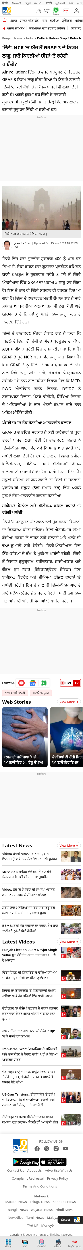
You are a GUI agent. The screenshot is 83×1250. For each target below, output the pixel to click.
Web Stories (16, 701)
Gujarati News (42, 1209)
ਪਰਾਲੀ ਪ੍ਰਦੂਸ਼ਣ (41, 693)
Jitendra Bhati (22, 243)
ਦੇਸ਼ (44, 20)
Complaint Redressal (28, 1178)
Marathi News (16, 1201)
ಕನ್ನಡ (28, 3)
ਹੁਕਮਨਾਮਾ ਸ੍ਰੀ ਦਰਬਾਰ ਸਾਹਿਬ (47, 28)
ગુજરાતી (60, 3)
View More (69, 702)
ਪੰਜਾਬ (13, 20)
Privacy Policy (57, 1178)
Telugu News (40, 1201)
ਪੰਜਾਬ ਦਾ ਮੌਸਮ (15, 28)
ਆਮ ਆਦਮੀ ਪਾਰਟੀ (15, 693)
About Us (34, 1170)
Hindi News (64, 1209)
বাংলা (71, 3)
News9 (16, 3)
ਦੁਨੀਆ (54, 20)
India (29, 38)
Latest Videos (18, 941)
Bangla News (18, 1209)
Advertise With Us (58, 1170)
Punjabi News (12, 38)
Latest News (17, 845)
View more (69, 845)
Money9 (47, 1225)
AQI (46, 10)
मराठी (49, 3)
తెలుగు (38, 3)
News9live (15, 1217)
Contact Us (15, 1170)
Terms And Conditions (40, 1186)
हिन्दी (5, 3)
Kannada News (64, 1201)
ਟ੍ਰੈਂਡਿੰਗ (67, 20)
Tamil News (35, 1217)
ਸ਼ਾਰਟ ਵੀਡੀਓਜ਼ (29, 20)
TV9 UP (32, 1225)
